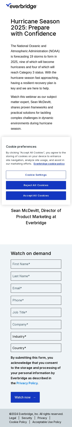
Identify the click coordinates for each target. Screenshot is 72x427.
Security (27, 418)
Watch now (23, 397)
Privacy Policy (27, 383)
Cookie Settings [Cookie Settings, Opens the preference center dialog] (36, 174)
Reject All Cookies (36, 185)
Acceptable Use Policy (46, 422)
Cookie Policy (18, 422)
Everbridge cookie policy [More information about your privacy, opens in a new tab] (49, 163)
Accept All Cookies (36, 195)
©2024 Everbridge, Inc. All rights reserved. (36, 413)
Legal (12, 418)
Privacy (42, 418)
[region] (36, 171)
